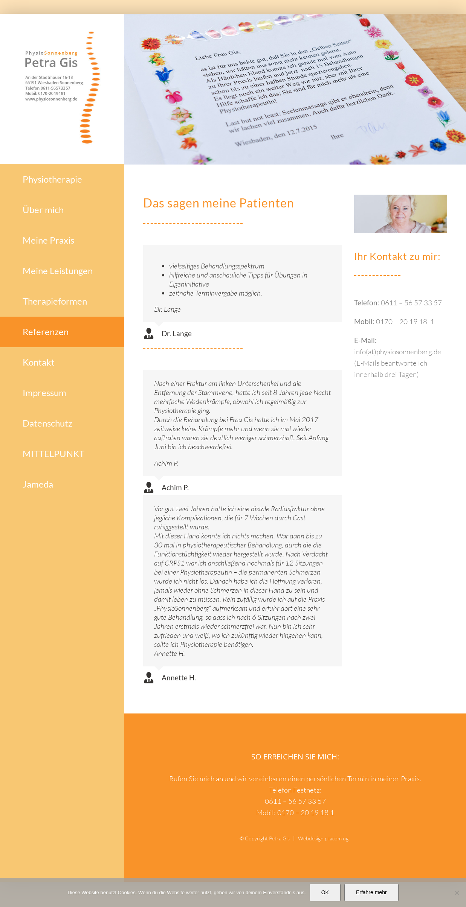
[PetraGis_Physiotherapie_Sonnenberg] (400, 198)
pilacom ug (336, 838)
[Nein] (456, 892)
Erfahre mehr (371, 892)
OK (325, 892)
